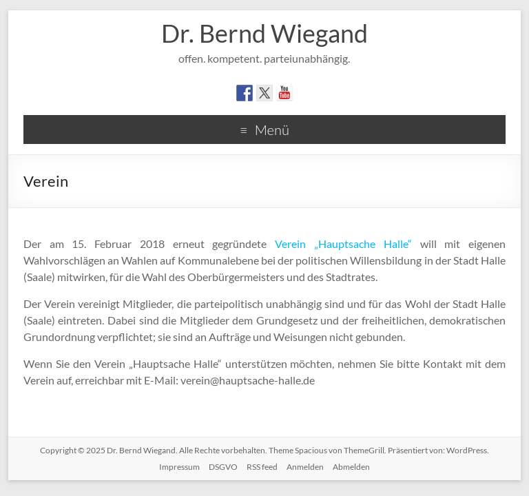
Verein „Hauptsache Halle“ (343, 243)
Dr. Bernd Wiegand (264, 33)
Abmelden (351, 467)
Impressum (179, 467)
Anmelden (305, 467)
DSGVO (223, 467)
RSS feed (262, 467)
